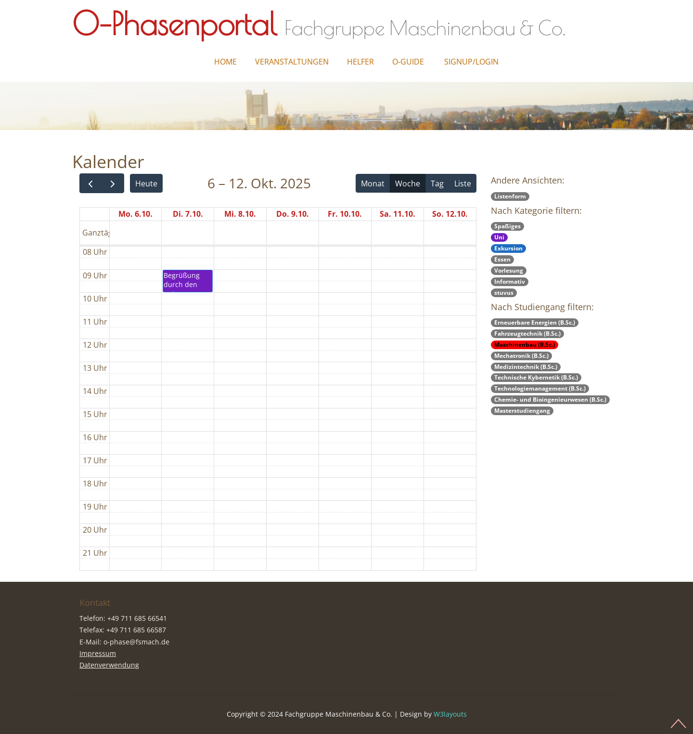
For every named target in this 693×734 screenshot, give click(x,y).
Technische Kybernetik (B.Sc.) (536, 377)
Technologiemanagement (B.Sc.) (540, 388)
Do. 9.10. (292, 214)
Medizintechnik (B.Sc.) (525, 367)
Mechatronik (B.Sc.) (521, 356)
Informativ (509, 281)
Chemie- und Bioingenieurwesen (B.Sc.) (550, 399)
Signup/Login (471, 61)
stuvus (503, 292)
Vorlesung (508, 270)
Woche (407, 183)
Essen (502, 259)
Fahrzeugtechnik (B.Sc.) (527, 333)
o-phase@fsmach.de (136, 641)
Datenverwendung (109, 664)
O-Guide (408, 61)
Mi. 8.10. (240, 214)
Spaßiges (507, 226)
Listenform (510, 196)
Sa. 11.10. (397, 214)
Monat (373, 183)
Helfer (360, 61)
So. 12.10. (450, 214)
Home (225, 61)
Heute (146, 183)
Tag (437, 183)
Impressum (97, 653)
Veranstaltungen (292, 61)
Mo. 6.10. (135, 214)
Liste (462, 183)
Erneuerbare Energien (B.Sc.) (534, 322)
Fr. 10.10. (345, 214)
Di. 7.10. (188, 214)
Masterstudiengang (522, 410)
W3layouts (450, 714)
